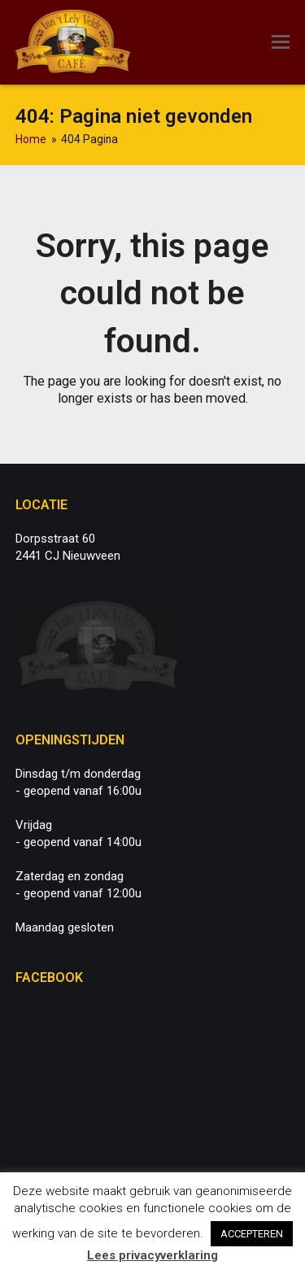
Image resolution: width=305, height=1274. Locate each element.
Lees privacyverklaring (152, 1255)
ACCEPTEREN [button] (251, 1234)
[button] (281, 42)
